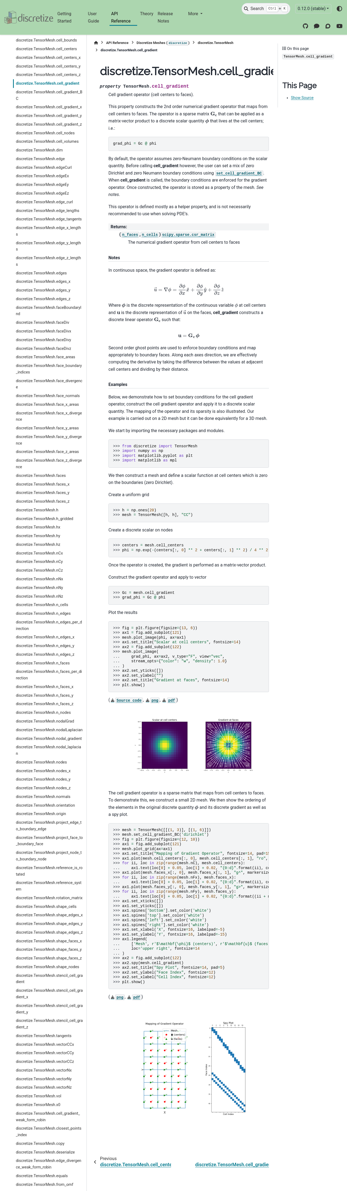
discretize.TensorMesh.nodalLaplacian (49, 730)
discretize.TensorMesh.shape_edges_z (49, 932)
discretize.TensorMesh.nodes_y (43, 779)
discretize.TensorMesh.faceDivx (43, 331)
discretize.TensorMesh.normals (43, 796)
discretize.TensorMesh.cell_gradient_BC (49, 95)
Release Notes (165, 17)
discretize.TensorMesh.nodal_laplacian (48, 750)
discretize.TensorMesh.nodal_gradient (49, 738)
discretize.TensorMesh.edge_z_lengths (48, 261)
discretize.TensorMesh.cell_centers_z (48, 74)
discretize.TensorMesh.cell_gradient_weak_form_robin (48, 1116)
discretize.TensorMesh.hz (38, 544)
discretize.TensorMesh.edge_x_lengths (48, 231)
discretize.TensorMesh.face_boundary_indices (49, 369)
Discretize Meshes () (163, 43)
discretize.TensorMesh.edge (40, 159)
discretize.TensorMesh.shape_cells (46, 906)
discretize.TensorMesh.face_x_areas (47, 404)
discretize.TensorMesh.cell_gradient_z (49, 124)
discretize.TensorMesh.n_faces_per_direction (49, 674)
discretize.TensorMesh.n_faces (43, 663)
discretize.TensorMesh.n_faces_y (44, 695)
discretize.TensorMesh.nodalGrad (45, 721)
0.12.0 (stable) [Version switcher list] (312, 8)
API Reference (121, 17)
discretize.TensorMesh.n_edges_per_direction (49, 625)
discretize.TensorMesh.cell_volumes (47, 141)
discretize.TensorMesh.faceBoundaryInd (48, 310)
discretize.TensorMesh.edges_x (43, 281)
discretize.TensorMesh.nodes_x (43, 771)
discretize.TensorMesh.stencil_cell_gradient (49, 978)
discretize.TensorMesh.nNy (39, 587)
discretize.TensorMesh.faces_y (42, 492)
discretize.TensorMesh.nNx (39, 579)
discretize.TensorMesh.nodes (41, 762)
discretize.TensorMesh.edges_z (43, 299)
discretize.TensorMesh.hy (38, 536)
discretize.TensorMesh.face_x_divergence (49, 416)
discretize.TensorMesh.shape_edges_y (49, 923)
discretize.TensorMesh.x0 (38, 1105)
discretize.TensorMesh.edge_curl (44, 202)
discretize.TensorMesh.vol (38, 1096)
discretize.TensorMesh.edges (41, 273)
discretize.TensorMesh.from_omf (44, 1184)
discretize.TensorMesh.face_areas (45, 357)
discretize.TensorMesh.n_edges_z (45, 654)
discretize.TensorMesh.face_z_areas (47, 451)
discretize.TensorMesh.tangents (43, 1036)
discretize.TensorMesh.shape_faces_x (49, 941)
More (193, 13)
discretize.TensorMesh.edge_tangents (49, 219)
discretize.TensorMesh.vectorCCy (45, 1053)
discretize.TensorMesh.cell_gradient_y (49, 115)
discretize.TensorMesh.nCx (39, 553)
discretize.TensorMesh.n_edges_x (45, 637)
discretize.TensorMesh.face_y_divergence (49, 440)
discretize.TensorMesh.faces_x (42, 484)
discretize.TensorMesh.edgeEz (42, 193)
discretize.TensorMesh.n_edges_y (45, 646)
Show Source (302, 98)
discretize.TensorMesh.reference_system (48, 886)
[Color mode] (339, 8)
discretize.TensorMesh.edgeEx (42, 176)
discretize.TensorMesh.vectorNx (44, 1070)
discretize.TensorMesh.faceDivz (43, 348)
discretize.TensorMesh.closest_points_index (48, 1131)
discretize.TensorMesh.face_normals (48, 396)
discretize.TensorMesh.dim (39, 150)
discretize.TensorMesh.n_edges (43, 613)
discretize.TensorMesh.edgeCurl (44, 167)
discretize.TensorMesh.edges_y (43, 290)
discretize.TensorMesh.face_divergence (49, 384)
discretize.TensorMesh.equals (42, 1176)
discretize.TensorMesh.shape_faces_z (49, 958)
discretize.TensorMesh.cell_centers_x (48, 57)
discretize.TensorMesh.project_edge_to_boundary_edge (48, 825)
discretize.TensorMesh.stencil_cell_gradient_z (49, 1024)
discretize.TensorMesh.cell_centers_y (48, 66)
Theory (146, 13)
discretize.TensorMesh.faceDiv (42, 322)
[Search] (266, 8)
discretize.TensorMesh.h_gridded (44, 519)
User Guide (93, 17)
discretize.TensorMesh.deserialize (45, 1152)
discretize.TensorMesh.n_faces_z (44, 704)
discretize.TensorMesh (215, 43)
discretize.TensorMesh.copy (40, 1143)
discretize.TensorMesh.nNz (39, 596)
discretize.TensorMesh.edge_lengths (47, 210)
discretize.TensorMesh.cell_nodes (45, 133)
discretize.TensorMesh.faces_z (42, 501)
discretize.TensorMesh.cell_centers (46, 49)
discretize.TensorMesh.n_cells (42, 605)
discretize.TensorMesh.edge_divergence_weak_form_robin (48, 1164)
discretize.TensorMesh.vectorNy (44, 1079)
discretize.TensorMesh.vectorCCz (45, 1061)
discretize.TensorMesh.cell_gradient (47, 83)
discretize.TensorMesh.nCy (39, 561)
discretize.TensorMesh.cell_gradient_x (49, 107)
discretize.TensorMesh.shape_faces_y (49, 949)
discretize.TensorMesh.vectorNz (44, 1087)
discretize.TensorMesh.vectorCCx (45, 1044)
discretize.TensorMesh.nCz (39, 570)
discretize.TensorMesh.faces (41, 475)
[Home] (96, 43)
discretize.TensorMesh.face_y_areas (47, 428)
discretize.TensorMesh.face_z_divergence (49, 463)
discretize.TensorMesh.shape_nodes (47, 967)
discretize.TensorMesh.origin (41, 814)
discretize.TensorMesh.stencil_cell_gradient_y (49, 1009)
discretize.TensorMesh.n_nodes (43, 712)
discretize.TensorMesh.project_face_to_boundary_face (49, 841)
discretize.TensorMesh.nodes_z (43, 788)
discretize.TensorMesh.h (37, 510)
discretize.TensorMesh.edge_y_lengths (48, 246)
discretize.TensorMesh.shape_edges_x (49, 915)
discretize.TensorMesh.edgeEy (42, 184)
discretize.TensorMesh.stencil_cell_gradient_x (49, 993)
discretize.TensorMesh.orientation (45, 805)
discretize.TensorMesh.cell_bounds (46, 40)
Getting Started (64, 17)
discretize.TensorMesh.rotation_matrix (49, 898)
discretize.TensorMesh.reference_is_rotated (49, 871)
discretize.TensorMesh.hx (38, 527)
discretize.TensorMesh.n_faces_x (44, 687)
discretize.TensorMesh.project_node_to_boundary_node (49, 855)
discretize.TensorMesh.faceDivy (43, 340)
